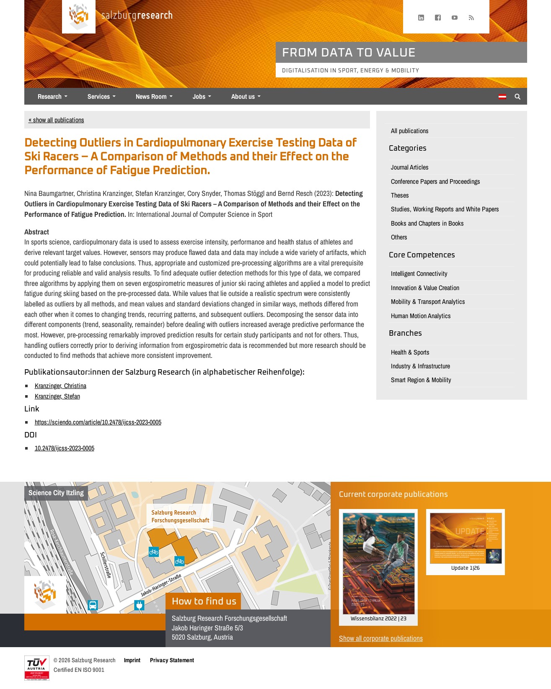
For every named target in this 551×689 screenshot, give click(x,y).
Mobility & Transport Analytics (428, 301)
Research (50, 96)
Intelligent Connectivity (419, 273)
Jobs (199, 96)
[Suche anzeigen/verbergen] (517, 96)
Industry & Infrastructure (420, 365)
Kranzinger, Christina (60, 385)
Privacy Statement (172, 660)
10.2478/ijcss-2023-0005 (64, 447)
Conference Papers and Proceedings (435, 181)
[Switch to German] (502, 96)
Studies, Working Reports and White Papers (445, 208)
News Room (151, 96)
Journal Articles (410, 167)
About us (243, 96)
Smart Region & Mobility (421, 379)
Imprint (132, 660)
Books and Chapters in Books (427, 223)
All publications (410, 130)
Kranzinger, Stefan (57, 396)
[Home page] (79, 16)
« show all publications (56, 119)
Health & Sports (410, 352)
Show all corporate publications (381, 638)
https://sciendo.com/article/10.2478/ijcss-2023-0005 (98, 422)
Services (99, 96)
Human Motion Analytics (421, 315)
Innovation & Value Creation (425, 287)
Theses (400, 195)
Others (399, 237)
